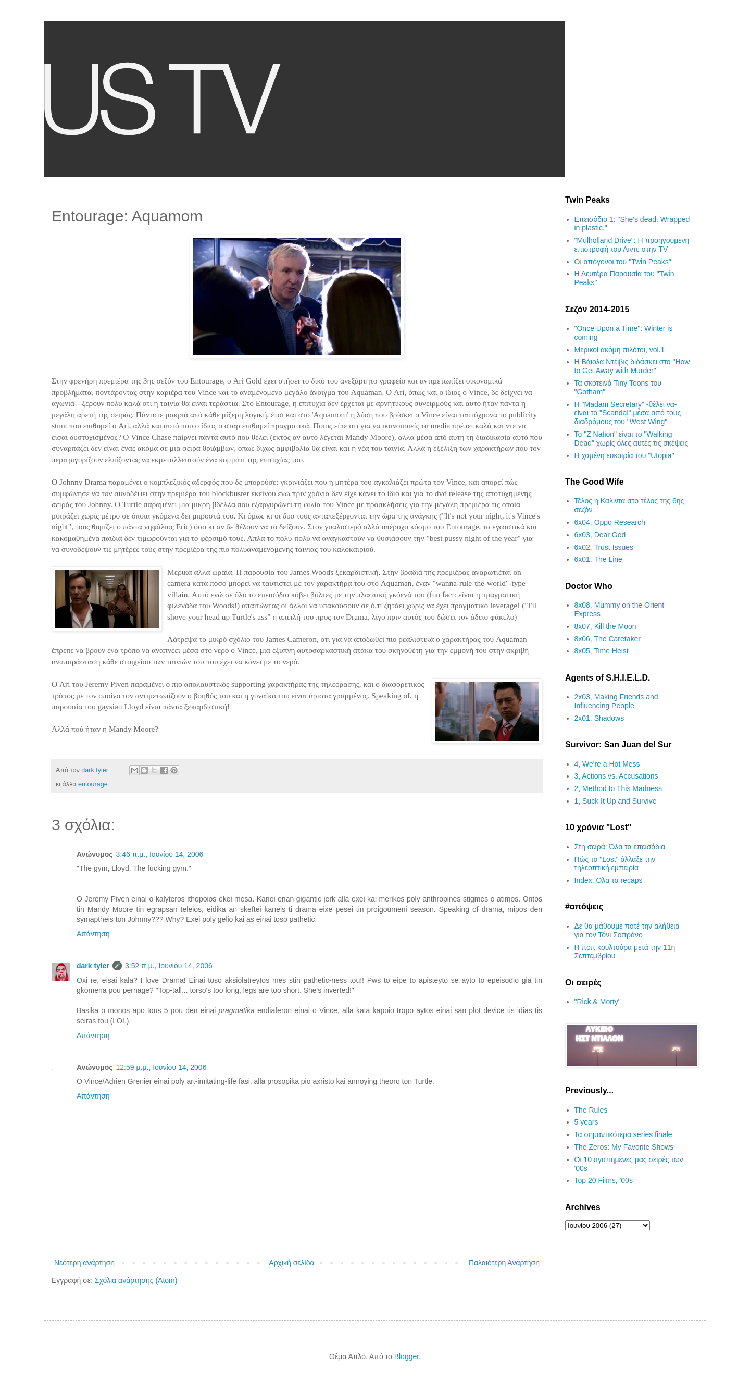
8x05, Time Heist (601, 651)
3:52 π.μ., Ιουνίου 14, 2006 (169, 965)
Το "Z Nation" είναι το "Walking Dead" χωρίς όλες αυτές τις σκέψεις (631, 438)
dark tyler (93, 965)
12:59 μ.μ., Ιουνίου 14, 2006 (161, 1067)
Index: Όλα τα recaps (608, 880)
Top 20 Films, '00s (603, 1180)
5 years (586, 1122)
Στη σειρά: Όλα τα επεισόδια (620, 847)
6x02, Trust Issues (604, 547)
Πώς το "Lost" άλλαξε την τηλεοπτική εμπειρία (615, 863)
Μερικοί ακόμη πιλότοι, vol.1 (619, 350)
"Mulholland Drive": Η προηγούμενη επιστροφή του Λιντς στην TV (632, 244)
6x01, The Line (598, 559)
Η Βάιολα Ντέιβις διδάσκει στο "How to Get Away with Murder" (632, 366)
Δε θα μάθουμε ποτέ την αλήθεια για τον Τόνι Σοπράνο (627, 930)
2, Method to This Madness (618, 788)
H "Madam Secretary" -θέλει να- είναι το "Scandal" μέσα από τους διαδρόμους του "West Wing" (627, 413)
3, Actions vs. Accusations (616, 776)
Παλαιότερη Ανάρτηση (504, 1262)
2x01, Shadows (599, 718)
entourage (93, 784)
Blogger (406, 1356)
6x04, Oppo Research (609, 522)
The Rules (591, 1110)
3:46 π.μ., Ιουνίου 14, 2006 (160, 854)
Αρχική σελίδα (291, 1262)
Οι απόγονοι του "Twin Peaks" (622, 261)
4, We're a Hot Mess (607, 764)
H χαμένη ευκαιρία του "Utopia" (624, 455)
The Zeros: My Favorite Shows (624, 1147)
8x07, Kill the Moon (605, 626)
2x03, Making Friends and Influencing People (616, 701)
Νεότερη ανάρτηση (84, 1262)
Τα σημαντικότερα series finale (623, 1134)
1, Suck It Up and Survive (615, 801)
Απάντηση (93, 934)
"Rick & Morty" (597, 1001)
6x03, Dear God (600, 534)
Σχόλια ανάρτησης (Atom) (136, 1280)
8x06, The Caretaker (607, 639)
